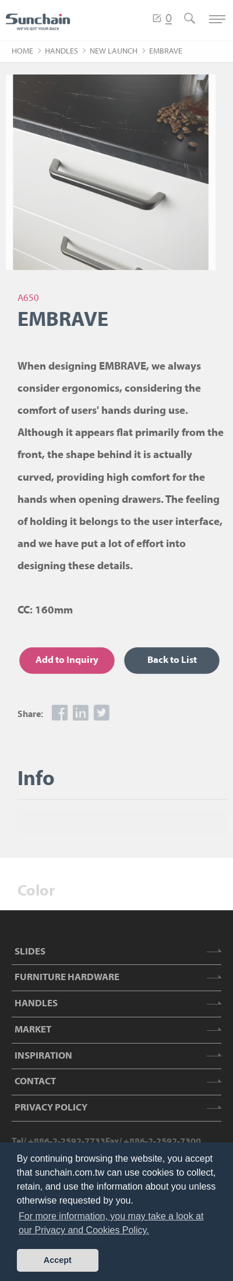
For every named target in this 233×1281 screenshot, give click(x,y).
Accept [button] (58, 1260)
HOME (22, 51)
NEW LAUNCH (113, 51)
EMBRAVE (165, 51)
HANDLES (61, 51)
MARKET (33, 1030)
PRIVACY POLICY (51, 1108)
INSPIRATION (43, 1056)
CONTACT (35, 1082)
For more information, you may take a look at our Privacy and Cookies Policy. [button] (111, 1223)
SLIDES (30, 952)
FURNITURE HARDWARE (67, 977)
